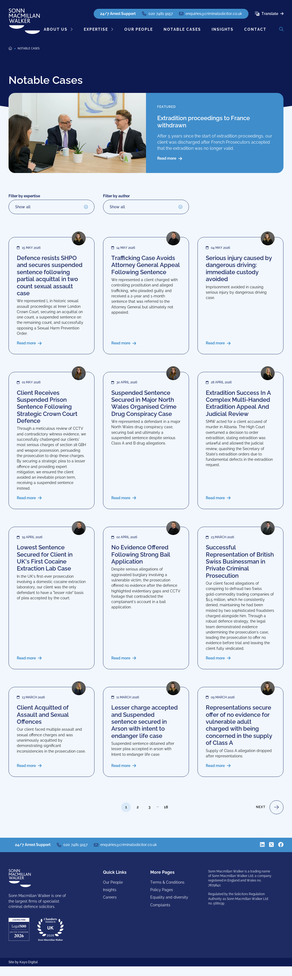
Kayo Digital (28, 972)
